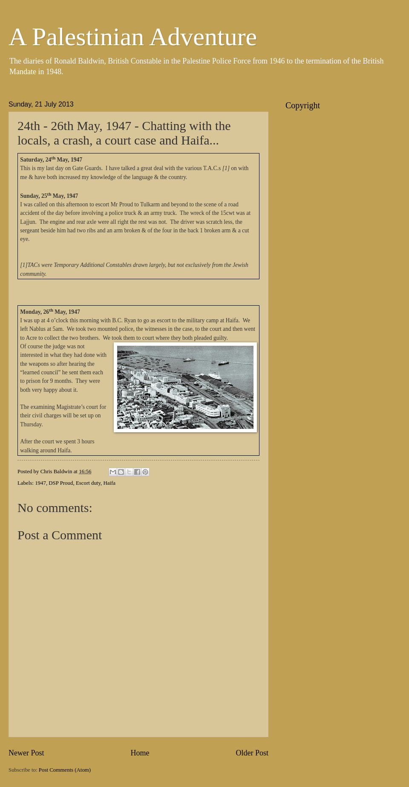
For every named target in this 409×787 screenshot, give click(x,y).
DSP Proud (61, 483)
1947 (40, 483)
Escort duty (88, 483)
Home (139, 753)
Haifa (109, 483)
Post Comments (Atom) (65, 770)
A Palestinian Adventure (133, 37)
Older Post (252, 753)
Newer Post (26, 753)
